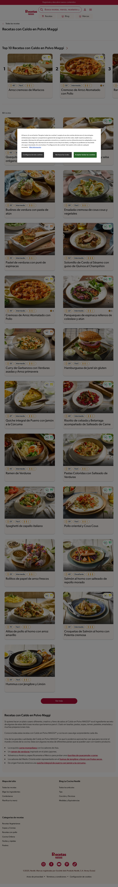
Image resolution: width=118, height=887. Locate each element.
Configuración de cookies (33, 155)
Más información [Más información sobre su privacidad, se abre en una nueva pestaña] (35, 147)
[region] (59, 145)
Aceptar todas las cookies (85, 155)
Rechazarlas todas (62, 155)
